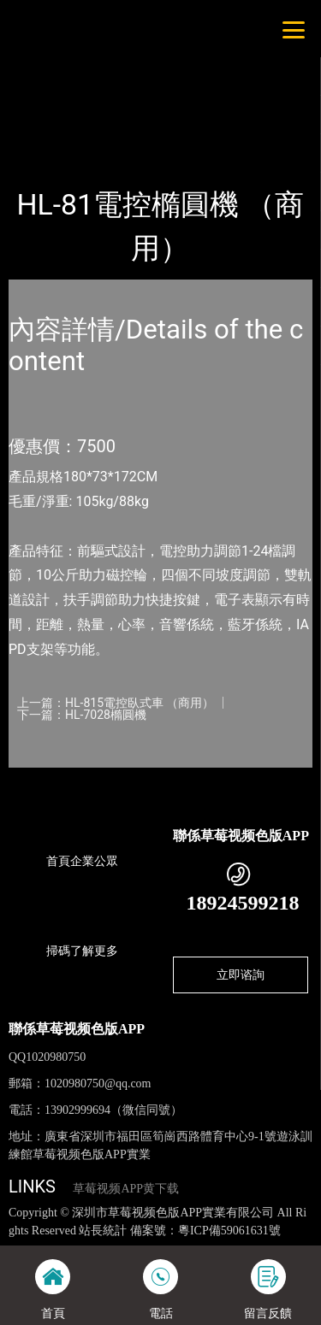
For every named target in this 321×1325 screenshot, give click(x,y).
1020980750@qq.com (98, 1083)
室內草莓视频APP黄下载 (216, 128)
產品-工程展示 (102, 128)
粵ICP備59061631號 (229, 1230)
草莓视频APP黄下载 (126, 1188)
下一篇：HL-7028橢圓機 (81, 715)
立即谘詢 (241, 974)
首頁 (36, 128)
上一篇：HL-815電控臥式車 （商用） (115, 703)
